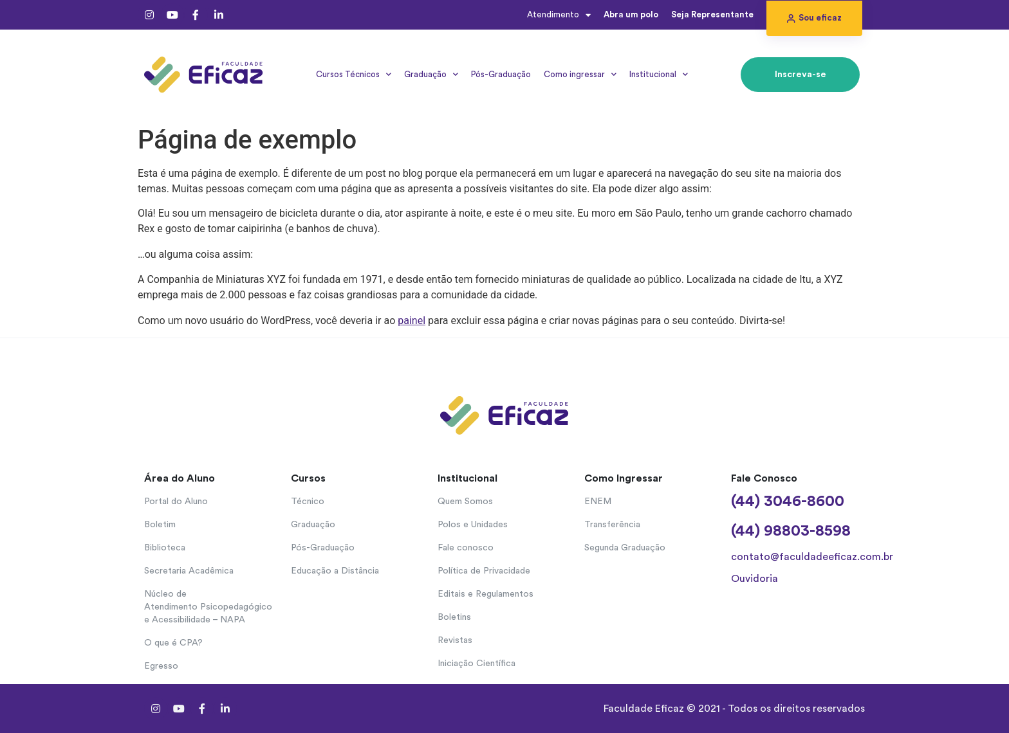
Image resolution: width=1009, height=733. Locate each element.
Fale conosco (466, 547)
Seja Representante (712, 14)
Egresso (161, 666)
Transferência (612, 524)
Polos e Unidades (473, 524)
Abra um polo (631, 14)
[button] (814, 18)
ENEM (597, 501)
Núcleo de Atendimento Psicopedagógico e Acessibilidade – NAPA (208, 607)
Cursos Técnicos (353, 74)
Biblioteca (164, 547)
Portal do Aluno (176, 501)
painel (411, 320)
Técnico (307, 501)
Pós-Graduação (501, 74)
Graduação (431, 74)
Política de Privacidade (484, 570)
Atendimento (559, 15)
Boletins (454, 617)
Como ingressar (580, 74)
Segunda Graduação (624, 547)
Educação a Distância (335, 570)
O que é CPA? (173, 642)
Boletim (160, 524)
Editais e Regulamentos (485, 594)
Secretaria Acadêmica (189, 570)
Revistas (455, 640)
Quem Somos (465, 501)
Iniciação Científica (476, 663)
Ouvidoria (754, 579)
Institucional (658, 74)
